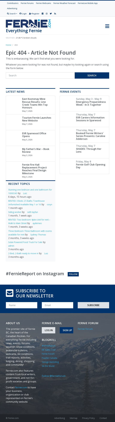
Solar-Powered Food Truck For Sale (25, 242)
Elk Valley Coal (48, 349)
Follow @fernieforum (53, 376)
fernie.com (21, 387)
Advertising (12, 8)
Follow (73, 274)
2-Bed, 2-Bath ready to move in (23, 253)
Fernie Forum (48, 353)
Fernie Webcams (43, 3)
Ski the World (48, 366)
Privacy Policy (88, 418)
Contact (103, 418)
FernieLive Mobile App (88, 3)
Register (34, 13)
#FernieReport (48, 345)
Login (23, 13)
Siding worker (14, 212)
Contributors (12, 3)
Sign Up (67, 330)
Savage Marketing (50, 362)
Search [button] (11, 13)
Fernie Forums (27, 3)
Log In (49, 330)
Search (91, 75)
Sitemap (73, 418)
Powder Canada (49, 358)
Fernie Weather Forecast (64, 3)
